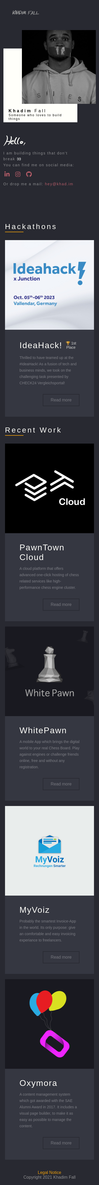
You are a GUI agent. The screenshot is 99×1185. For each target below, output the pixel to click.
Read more (61, 400)
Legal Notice (49, 1172)
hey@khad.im (59, 184)
